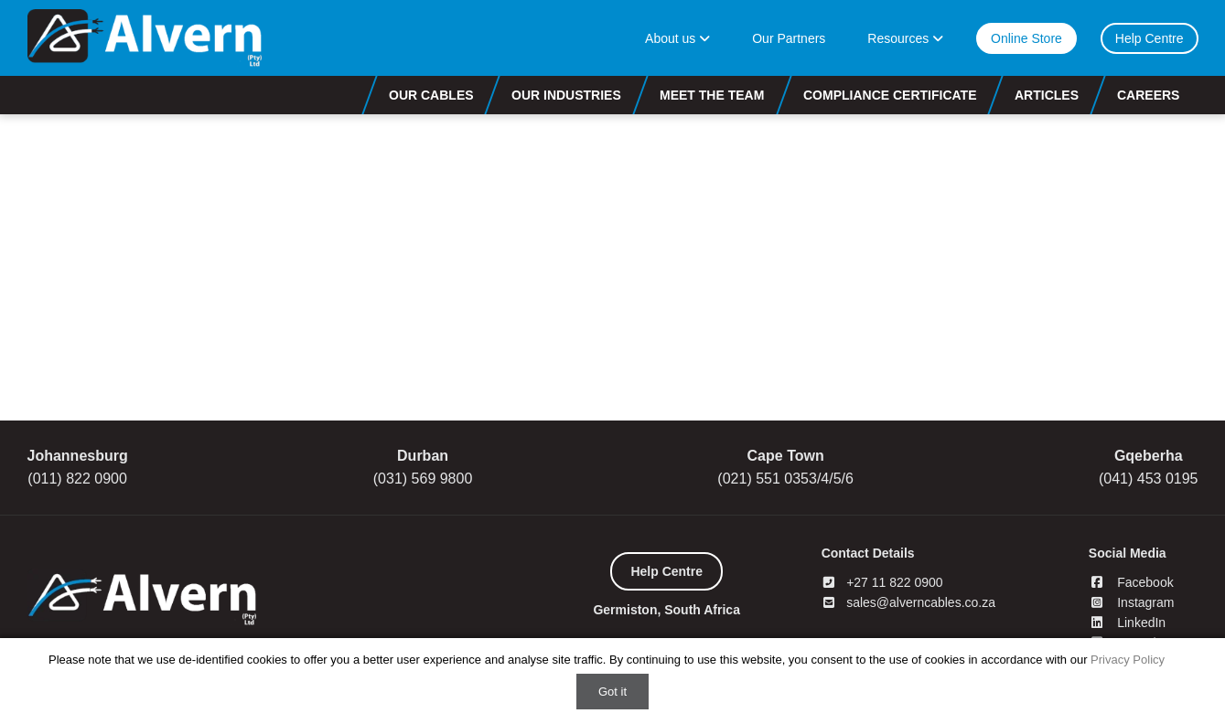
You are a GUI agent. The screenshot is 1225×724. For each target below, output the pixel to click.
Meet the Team (712, 95)
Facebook (1131, 582)
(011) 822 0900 (77, 478)
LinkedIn (1127, 622)
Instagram (1132, 602)
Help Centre (1149, 38)
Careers (1148, 95)
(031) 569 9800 (423, 478)
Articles (1047, 95)
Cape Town (785, 455)
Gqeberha (1148, 455)
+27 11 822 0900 (882, 582)
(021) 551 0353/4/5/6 (785, 478)
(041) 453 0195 (1148, 478)
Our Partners (788, 38)
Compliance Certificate (890, 95)
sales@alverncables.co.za (908, 602)
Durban (422, 455)
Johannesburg (77, 455)
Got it (612, 691)
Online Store (1026, 38)
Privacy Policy (1128, 659)
